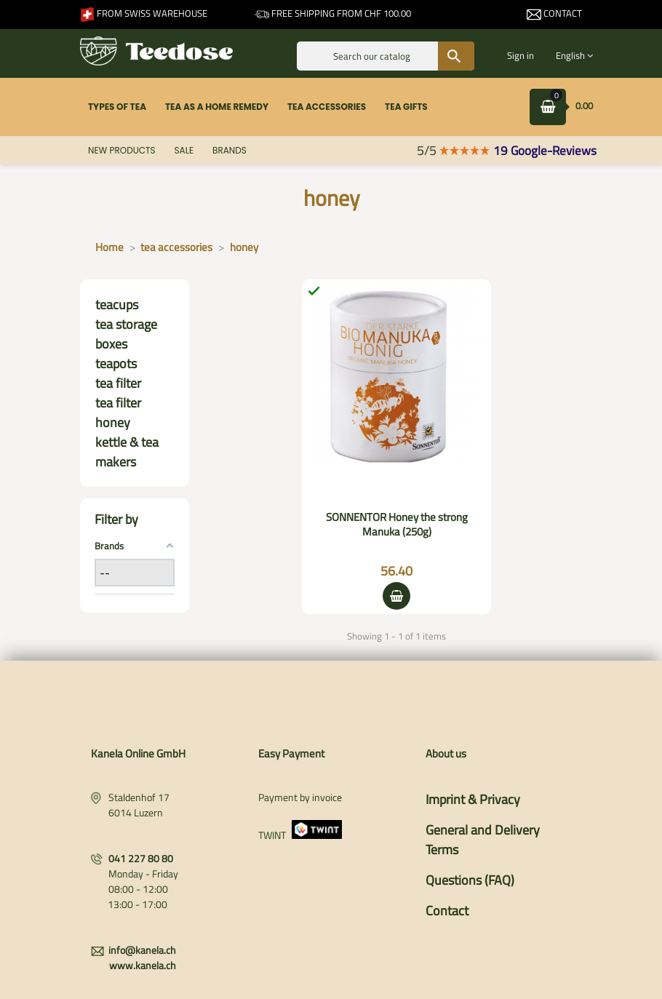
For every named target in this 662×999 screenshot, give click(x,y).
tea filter (118, 383)
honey (112, 422)
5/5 (453, 150)
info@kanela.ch (142, 950)
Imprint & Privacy (473, 799)
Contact (554, 13)
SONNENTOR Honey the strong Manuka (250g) (397, 524)
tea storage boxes (126, 334)
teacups (116, 304)
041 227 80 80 (140, 858)
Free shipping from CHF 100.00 (333, 13)
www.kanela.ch (142, 965)
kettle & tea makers (127, 451)
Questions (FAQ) (470, 880)
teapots (116, 363)
